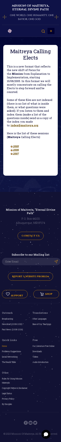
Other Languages (40, 318)
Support (14, 294)
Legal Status (7, 393)
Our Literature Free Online (43, 346)
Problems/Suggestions (11, 351)
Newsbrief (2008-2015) (12, 324)
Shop (46, 294)
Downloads (37, 351)
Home (4, 346)
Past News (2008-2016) (12, 329)
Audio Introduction (40, 362)
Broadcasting (7, 318)
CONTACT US (31, 235)
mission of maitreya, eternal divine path (30, 8)
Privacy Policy (8, 398)
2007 (16, 153)
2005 (16, 146)
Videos (35, 356)
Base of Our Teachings (42, 324)
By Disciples (7, 404)
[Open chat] (46, 434)
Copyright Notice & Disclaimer (14, 388)
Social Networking (10, 356)
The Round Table (9, 362)
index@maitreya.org (24, 125)
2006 (16, 149)
